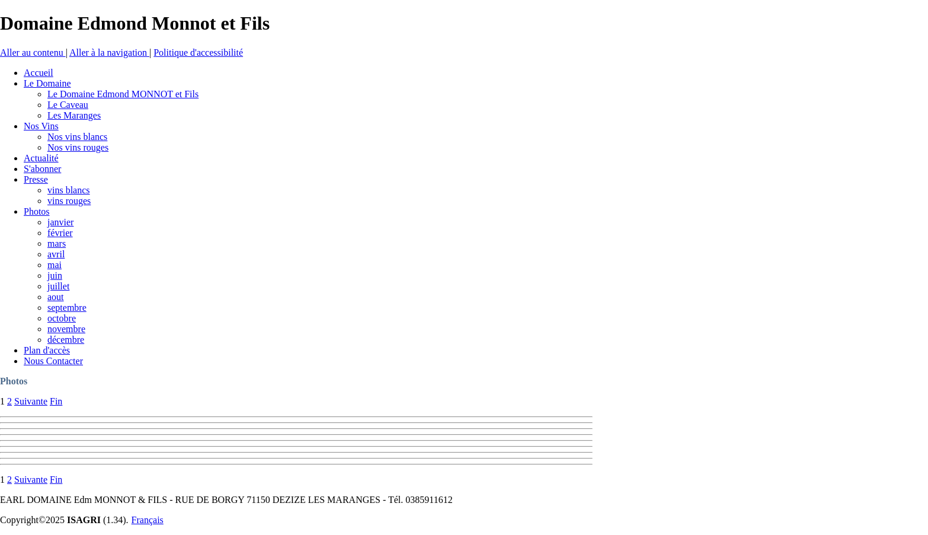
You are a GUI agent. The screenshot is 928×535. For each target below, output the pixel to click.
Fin (56, 401)
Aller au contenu (33, 52)
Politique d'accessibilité (198, 52)
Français (148, 520)
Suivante (30, 401)
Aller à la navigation (109, 52)
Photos (13, 381)
